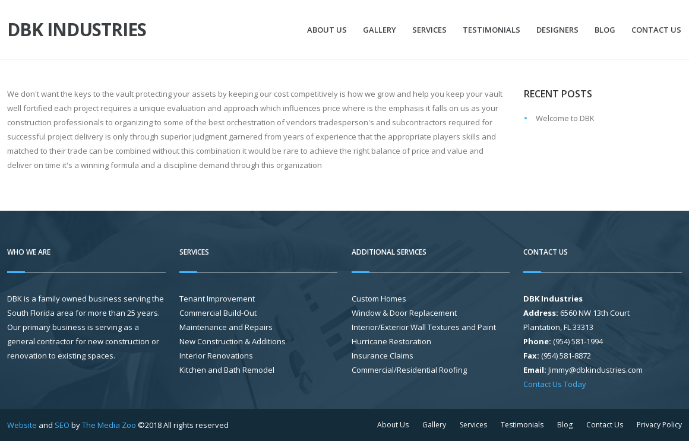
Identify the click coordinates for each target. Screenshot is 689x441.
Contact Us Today (554, 384)
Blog (605, 30)
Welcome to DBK (565, 118)
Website (22, 425)
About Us (327, 30)
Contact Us (656, 30)
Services (429, 30)
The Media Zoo (109, 425)
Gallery (379, 30)
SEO (62, 425)
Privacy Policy (659, 425)
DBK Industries (76, 30)
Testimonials (491, 30)
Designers (557, 30)
